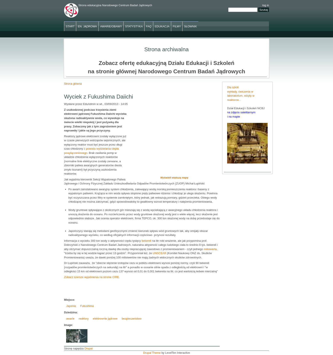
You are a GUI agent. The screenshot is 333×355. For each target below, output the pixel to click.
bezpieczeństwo (132, 318)
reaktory (84, 318)
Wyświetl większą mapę (174, 177)
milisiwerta (210, 249)
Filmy (177, 26)
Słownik (190, 26)
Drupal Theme (152, 352)
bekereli (147, 240)
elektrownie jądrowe (105, 318)
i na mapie (233, 116)
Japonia (71, 306)
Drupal (88, 348)
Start (70, 26)
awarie (70, 318)
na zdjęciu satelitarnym (241, 112)
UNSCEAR (160, 253)
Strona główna (73, 83)
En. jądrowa (87, 26)
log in (265, 5)
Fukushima (87, 306)
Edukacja (162, 26)
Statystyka (134, 26)
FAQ (149, 26)
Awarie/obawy (111, 26)
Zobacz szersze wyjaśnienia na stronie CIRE (91, 277)
